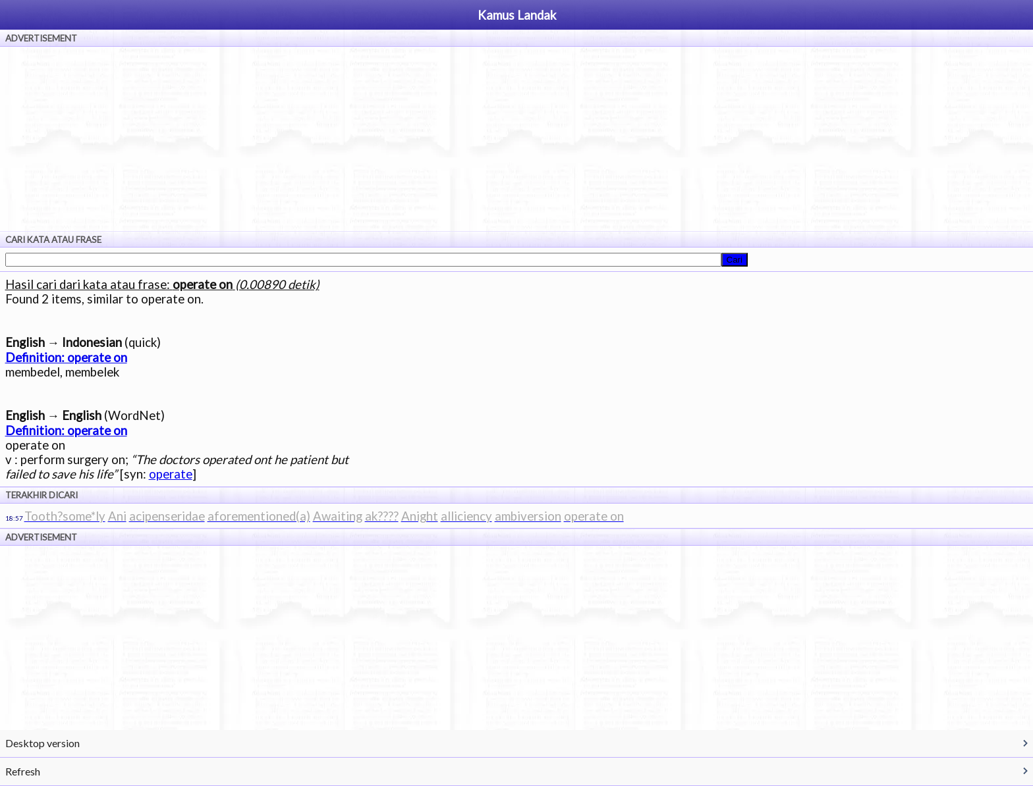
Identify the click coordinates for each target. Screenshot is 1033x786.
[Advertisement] (516, 139)
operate (170, 474)
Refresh (22, 771)
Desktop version (42, 743)
